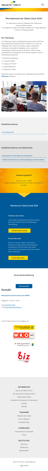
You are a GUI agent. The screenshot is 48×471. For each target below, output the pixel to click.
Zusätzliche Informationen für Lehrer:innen (24, 400)
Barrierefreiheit (24, 450)
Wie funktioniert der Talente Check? (24, 394)
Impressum (24, 444)
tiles (22, 465)
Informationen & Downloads (24, 431)
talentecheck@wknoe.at (13, 307)
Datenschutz (24, 447)
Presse (24, 435)
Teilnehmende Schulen (24, 397)
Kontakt (24, 403)
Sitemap (24, 406)
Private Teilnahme (24, 419)
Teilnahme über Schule (24, 416)
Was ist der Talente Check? (24, 390)
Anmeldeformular (24, 422)
